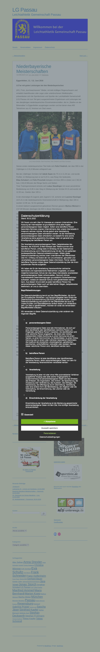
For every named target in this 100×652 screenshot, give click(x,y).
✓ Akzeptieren (50, 421)
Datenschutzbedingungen (50, 437)
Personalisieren (50, 433)
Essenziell (27, 414)
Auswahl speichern (49, 428)
